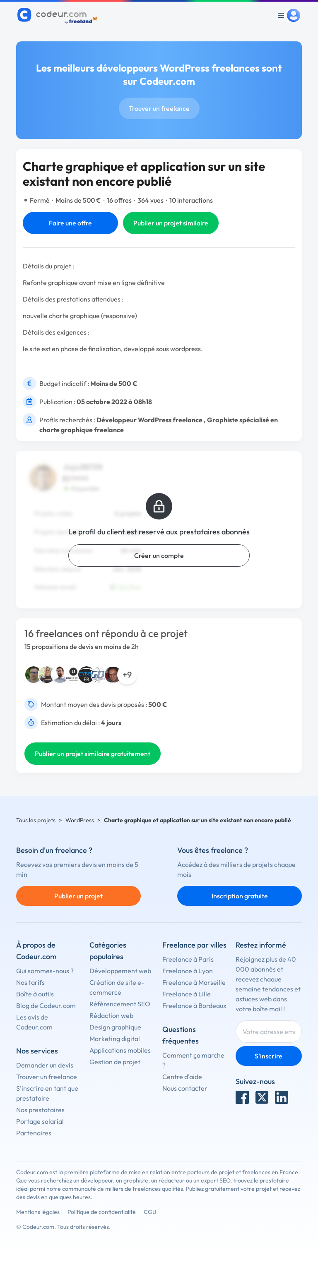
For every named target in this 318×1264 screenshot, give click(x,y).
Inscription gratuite (240, 896)
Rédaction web (111, 1015)
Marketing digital (114, 1038)
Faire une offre (70, 223)
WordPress (79, 820)
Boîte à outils (35, 994)
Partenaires (33, 1133)
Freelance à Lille (186, 994)
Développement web (120, 971)
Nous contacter (184, 1088)
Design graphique (115, 1027)
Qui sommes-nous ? (45, 971)
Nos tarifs (30, 982)
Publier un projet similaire (170, 223)
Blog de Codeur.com (46, 1005)
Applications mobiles (120, 1050)
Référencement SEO (119, 1004)
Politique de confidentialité (101, 1212)
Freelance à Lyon (187, 971)
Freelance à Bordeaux (194, 1005)
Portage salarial (40, 1121)
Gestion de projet (114, 1062)
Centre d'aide (182, 1076)
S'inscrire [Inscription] (268, 1056)
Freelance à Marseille (194, 982)
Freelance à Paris (188, 959)
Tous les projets (35, 820)
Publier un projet (78, 896)
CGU (150, 1212)
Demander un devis (44, 1065)
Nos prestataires (40, 1110)
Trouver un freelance (159, 108)
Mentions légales (38, 1212)
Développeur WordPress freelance (149, 420)
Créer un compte (159, 555)
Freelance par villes (194, 945)
